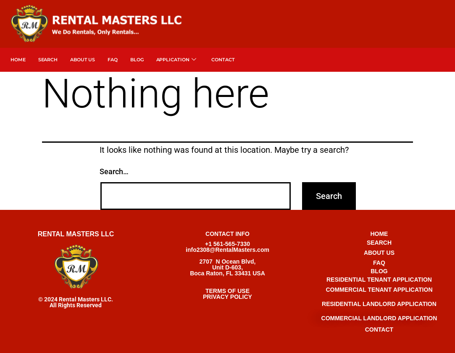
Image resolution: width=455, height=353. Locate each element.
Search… (114, 171)
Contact (222, 60)
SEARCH (48, 60)
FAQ (113, 60)
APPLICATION (176, 60)
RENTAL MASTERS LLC (76, 234)
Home (18, 60)
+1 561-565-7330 (227, 244)
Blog (137, 60)
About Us (82, 60)
